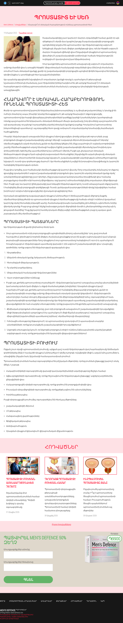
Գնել (28, 579)
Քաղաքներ (61, 601)
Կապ (102, 601)
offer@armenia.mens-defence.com (11, 613)
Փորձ (2, 601)
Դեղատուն (91, 601)
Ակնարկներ (46, 601)
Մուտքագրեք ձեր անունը (17, 549)
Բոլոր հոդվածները (61, 524)
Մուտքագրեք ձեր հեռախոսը (18, 562)
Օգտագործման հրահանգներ (23, 601)
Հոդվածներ (76, 601)
